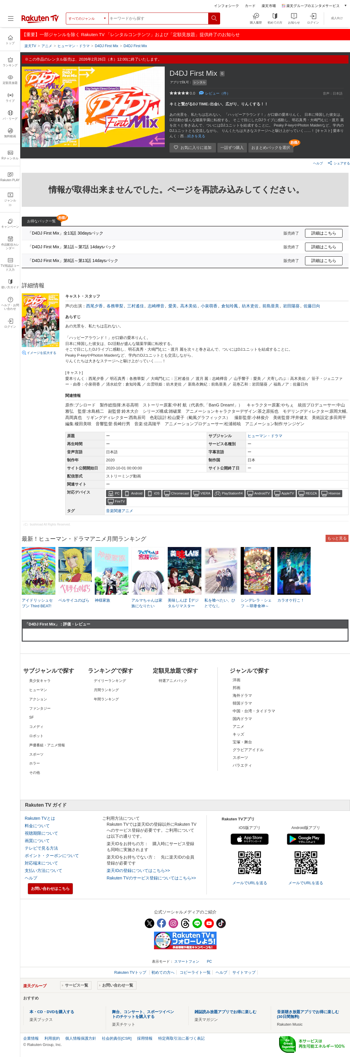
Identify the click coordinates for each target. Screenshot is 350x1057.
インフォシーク (226, 5)
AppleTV (287, 493)
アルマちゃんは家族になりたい (146, 603)
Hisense (334, 493)
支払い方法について (43, 870)
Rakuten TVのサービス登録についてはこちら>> (151, 878)
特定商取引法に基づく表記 (181, 1038)
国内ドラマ (242, 719)
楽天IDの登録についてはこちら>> (138, 870)
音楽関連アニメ (119, 511)
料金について (37, 825)
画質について (37, 840)
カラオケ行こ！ (290, 600)
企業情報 (31, 1038)
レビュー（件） (217, 93)
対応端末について (41, 863)
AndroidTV (262, 493)
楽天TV (30, 46)
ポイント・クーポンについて (52, 855)
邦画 (236, 687)
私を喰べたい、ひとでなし (219, 603)
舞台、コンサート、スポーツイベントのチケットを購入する (143, 1014)
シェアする (339, 163)
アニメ (238, 726)
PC (117, 493)
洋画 (236, 680)
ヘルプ (318, 163)
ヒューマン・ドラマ (265, 436)
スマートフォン (186, 961)
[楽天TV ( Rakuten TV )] (40, 22)
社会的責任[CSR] (117, 1038)
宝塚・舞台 (242, 742)
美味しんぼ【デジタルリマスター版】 (183, 605)
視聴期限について (41, 833)
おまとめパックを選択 (270, 147)
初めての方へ (163, 972)
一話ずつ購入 (232, 147)
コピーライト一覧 (195, 972)
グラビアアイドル (248, 750)
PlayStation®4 (232, 493)
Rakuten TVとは (40, 818)
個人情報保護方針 (80, 1038)
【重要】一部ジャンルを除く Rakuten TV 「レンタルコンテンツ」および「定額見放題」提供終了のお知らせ (131, 34)
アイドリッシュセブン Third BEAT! (37, 603)
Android (136, 493)
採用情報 (145, 1038)
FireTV (120, 501)
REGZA (311, 493)
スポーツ (240, 757)
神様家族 (102, 600)
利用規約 (52, 1038)
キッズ (238, 734)
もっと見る (337, 538)
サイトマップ (244, 972)
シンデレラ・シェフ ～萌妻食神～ (256, 603)
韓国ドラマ (242, 703)
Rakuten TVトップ (130, 972)
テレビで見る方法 (41, 848)
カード (250, 5)
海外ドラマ (242, 695)
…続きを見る (194, 136)
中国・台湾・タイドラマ (254, 711)
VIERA (205, 493)
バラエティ (242, 765)
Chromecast (180, 493)
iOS (156, 493)
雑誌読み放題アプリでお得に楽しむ (225, 1012)
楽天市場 (269, 5)
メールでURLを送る (249, 883)
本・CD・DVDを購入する (51, 1012)
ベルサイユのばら (73, 600)
